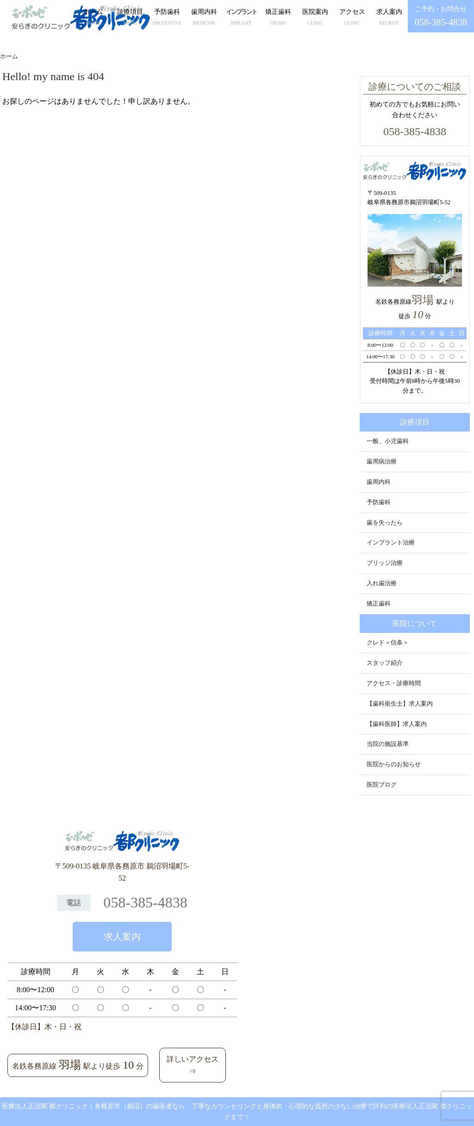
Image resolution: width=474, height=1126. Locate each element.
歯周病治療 (382, 461)
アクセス (352, 18)
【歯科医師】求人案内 (397, 724)
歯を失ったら (385, 522)
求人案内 (389, 18)
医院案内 (315, 18)
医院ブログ (382, 785)
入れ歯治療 (382, 583)
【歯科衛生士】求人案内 (400, 704)
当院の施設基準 (388, 744)
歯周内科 (204, 18)
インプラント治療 (391, 542)
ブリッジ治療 (385, 563)
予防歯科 (167, 18)
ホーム (93, 18)
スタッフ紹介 (385, 663)
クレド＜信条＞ (388, 642)
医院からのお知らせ (394, 764)
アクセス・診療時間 (394, 683)
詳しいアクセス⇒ (192, 1065)
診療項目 (130, 18)
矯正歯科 (278, 18)
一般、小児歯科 (388, 441)
